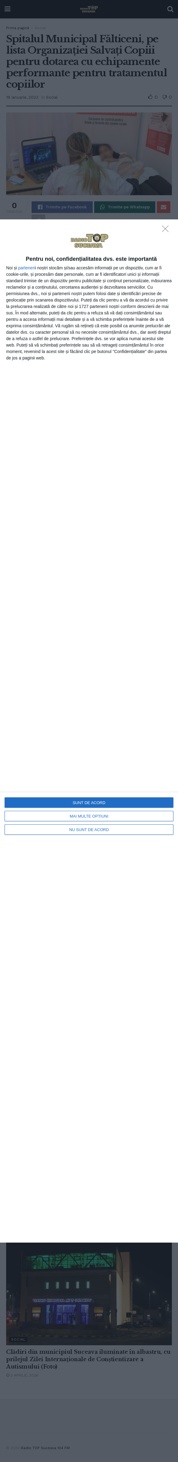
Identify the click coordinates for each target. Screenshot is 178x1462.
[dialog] (89, 731)
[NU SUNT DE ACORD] (167, 230)
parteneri (26, 268)
